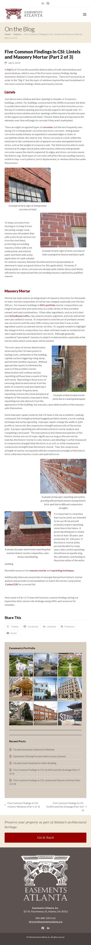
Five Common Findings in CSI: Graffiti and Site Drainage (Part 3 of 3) (65, 807)
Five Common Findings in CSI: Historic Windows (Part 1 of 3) (22, 805)
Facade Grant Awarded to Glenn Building (34, 763)
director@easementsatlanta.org (45, 921)
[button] (84, 14)
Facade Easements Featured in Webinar (34, 749)
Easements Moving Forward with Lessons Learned (39, 756)
